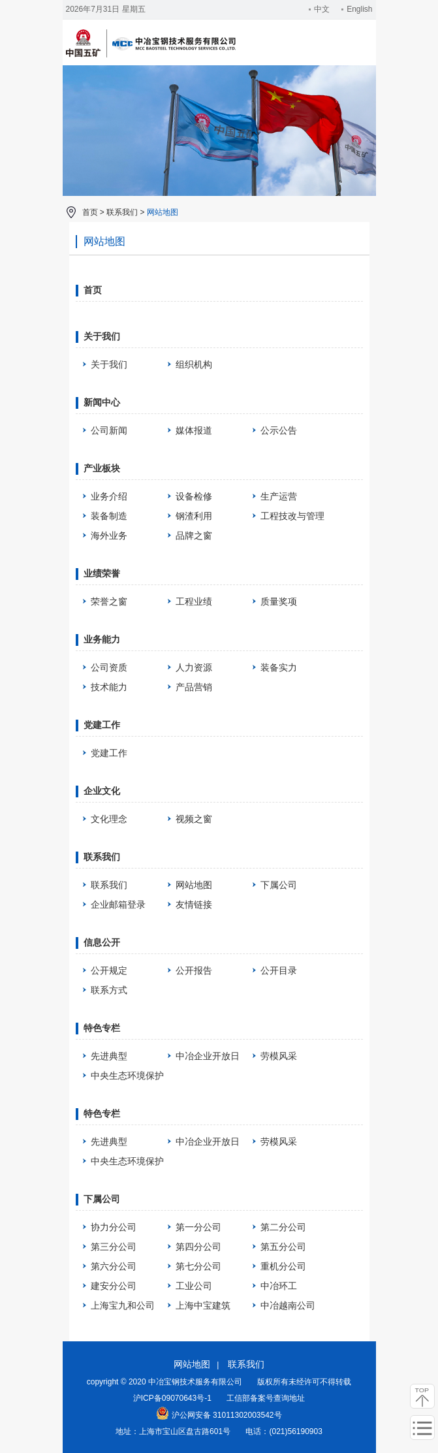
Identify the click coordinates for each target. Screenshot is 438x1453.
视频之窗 (194, 819)
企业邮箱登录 (118, 904)
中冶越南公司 (287, 1305)
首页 (90, 212)
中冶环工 (278, 1286)
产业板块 (102, 468)
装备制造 (109, 516)
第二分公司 (283, 1227)
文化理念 (109, 819)
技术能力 (109, 687)
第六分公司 (113, 1266)
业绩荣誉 (102, 573)
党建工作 (102, 725)
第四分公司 (198, 1246)
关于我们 (102, 336)
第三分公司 (113, 1246)
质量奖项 (278, 601)
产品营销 (194, 687)
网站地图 (162, 212)
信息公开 (102, 942)
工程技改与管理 (292, 516)
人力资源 (194, 667)
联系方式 (109, 990)
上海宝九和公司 (123, 1305)
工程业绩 (194, 601)
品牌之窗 (194, 535)
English (356, 9)
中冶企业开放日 (208, 1056)
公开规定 (109, 970)
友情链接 (194, 904)
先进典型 (109, 1056)
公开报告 (194, 970)
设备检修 (194, 496)
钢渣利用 (194, 516)
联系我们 (122, 212)
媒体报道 (194, 430)
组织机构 (194, 364)
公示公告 (278, 430)
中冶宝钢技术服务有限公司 (151, 55)
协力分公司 (113, 1227)
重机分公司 (283, 1266)
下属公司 (278, 885)
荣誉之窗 (109, 601)
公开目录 (278, 970)
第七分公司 (198, 1266)
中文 (319, 9)
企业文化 (102, 791)
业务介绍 (109, 496)
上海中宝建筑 (203, 1305)
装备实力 (278, 667)
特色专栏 (102, 1028)
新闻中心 (102, 402)
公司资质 (109, 667)
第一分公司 (198, 1227)
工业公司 (194, 1286)
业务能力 (102, 639)
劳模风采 (278, 1056)
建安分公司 (113, 1286)
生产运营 (278, 496)
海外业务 (109, 535)
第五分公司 (283, 1246)
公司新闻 (109, 430)
